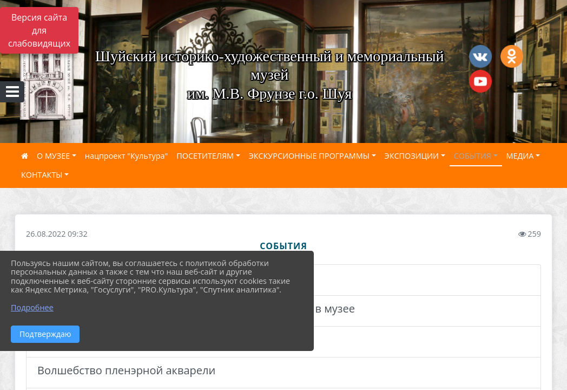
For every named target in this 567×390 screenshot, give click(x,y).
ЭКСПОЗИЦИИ (412, 156)
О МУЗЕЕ (53, 156)
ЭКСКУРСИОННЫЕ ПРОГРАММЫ (309, 156)
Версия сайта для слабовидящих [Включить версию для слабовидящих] (39, 30)
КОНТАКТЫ (42, 175)
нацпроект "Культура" (126, 156)
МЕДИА (520, 156)
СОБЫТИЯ (472, 156)
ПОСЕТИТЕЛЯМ (205, 156)
